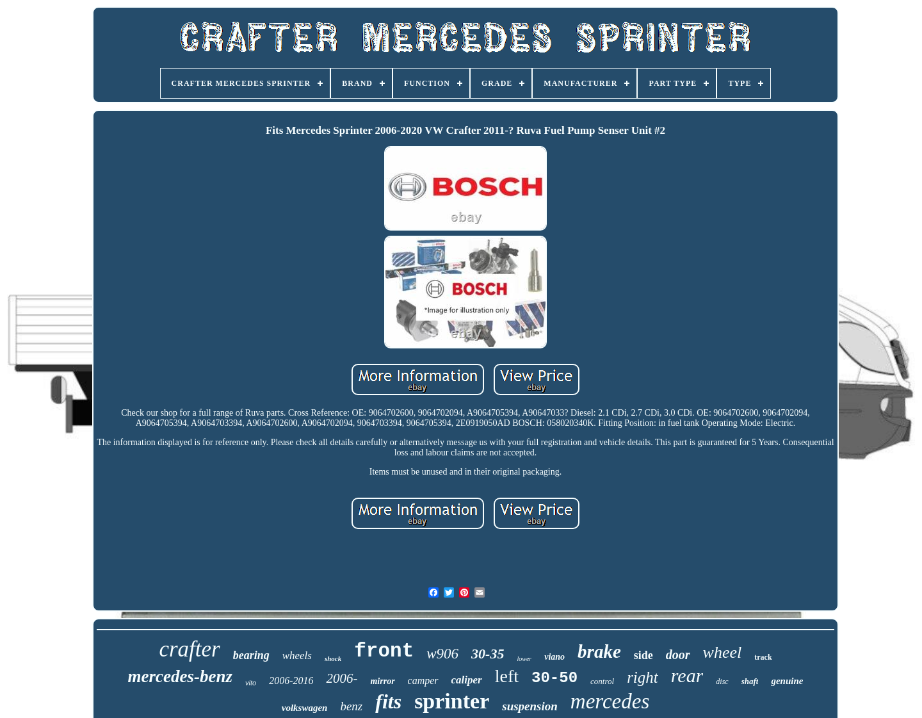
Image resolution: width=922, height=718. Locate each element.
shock (333, 658)
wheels (297, 655)
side (643, 655)
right (642, 677)
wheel (722, 652)
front (384, 651)
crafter (189, 649)
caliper (466, 680)
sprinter (451, 701)
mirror (382, 681)
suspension (530, 706)
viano (554, 657)
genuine (787, 681)
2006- (341, 678)
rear (687, 675)
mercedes (609, 701)
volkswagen (305, 708)
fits (388, 701)
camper (423, 680)
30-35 (487, 654)
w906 (442, 654)
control (602, 681)
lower (524, 658)
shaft (750, 681)
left (507, 676)
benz (351, 706)
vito (250, 683)
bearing (251, 655)
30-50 (554, 678)
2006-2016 (291, 680)
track (763, 657)
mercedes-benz (180, 676)
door (678, 655)
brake (599, 651)
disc (722, 681)
